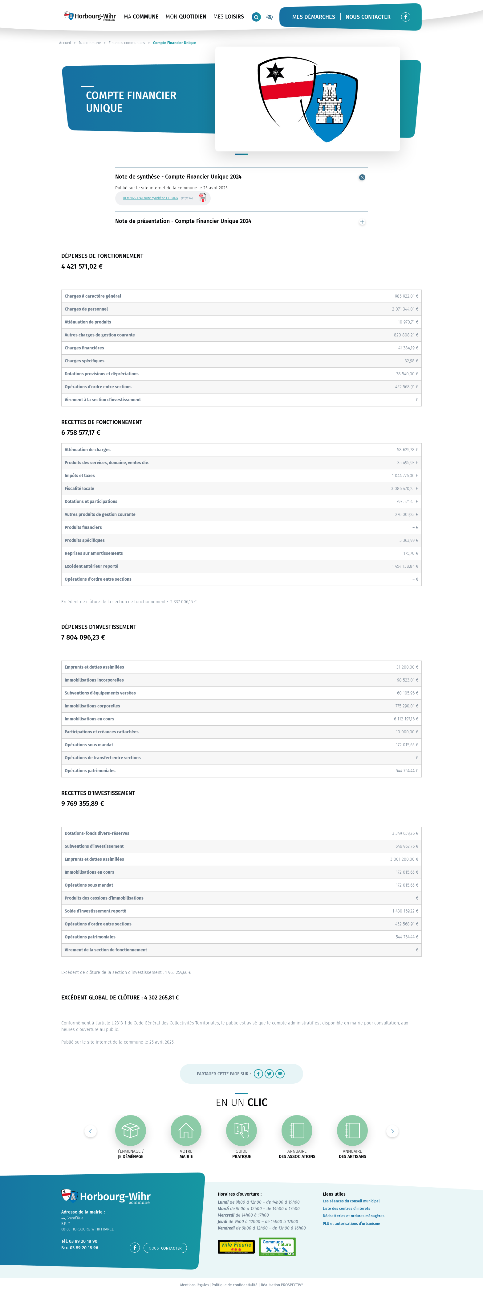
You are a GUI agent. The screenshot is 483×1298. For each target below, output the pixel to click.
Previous (90, 1131)
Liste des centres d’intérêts (346, 1208)
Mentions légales (194, 1285)
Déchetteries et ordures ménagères (353, 1216)
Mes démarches (313, 17)
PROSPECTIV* (292, 1285)
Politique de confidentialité (235, 1285)
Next (392, 1131)
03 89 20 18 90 (83, 1241)
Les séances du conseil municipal (351, 1201)
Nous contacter (368, 17)
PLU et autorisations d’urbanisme (351, 1224)
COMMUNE (141, 16)
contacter (165, 1248)
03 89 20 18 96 (84, 1248)
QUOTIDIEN (186, 16)
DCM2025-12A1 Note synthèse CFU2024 (150, 198)
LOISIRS (228, 16)
